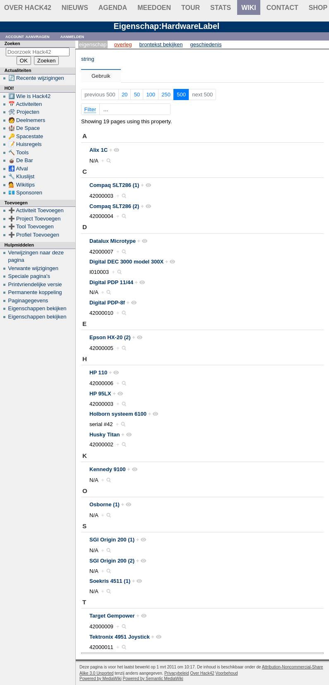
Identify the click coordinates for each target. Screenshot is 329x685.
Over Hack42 (27, 7)
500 (181, 94)
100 (150, 94)
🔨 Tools (18, 152)
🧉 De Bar (20, 160)
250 (166, 94)
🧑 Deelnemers (27, 120)
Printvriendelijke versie (35, 284)
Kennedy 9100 (107, 469)
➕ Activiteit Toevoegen (36, 210)
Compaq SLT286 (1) (114, 185)
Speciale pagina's (29, 276)
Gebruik (100, 76)
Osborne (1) (104, 504)
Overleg (123, 44)
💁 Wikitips (21, 185)
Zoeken (12, 43)
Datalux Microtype (112, 241)
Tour (190, 7)
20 (124, 94)
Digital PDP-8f (107, 302)
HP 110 (98, 372)
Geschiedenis (206, 44)
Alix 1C (98, 150)
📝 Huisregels (25, 144)
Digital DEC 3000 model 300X (126, 262)
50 (137, 94)
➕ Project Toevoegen (34, 219)
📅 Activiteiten (25, 104)
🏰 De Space (24, 128)
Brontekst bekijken (161, 44)
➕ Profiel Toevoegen (33, 235)
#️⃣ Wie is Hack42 (29, 96)
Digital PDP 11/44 (111, 282)
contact (282, 7)
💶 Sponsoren (25, 192)
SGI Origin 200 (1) (111, 540)
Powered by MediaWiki (100, 678)
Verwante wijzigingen (33, 268)
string (87, 59)
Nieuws (75, 7)
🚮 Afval (18, 168)
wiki (248, 7)
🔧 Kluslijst (21, 176)
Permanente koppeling (35, 292)
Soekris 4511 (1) (109, 581)
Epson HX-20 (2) (110, 337)
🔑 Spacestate (25, 136)
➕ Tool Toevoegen (31, 226)
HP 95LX (100, 393)
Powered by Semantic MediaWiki (153, 678)
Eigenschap (93, 44)
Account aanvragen (27, 36)
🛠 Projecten (24, 112)
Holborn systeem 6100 (117, 414)
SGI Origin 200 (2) (111, 561)
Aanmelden (72, 36)
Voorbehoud (227, 673)
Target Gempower (112, 616)
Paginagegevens (28, 300)
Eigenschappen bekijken (37, 308)
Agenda (112, 7)
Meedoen (154, 7)
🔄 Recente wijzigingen (36, 78)
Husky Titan (104, 434)
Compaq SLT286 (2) (114, 206)
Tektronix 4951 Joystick (119, 637)
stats (220, 7)
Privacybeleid (176, 673)
